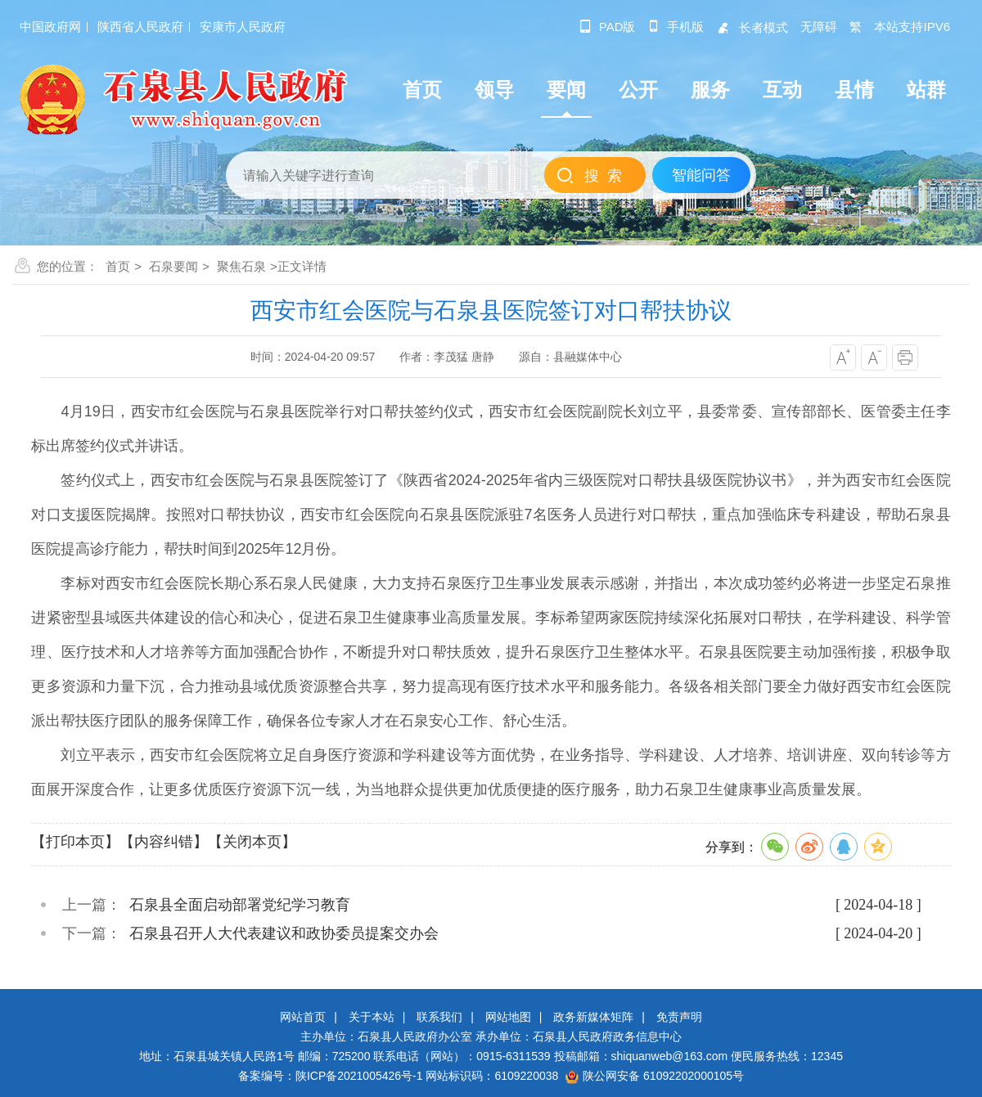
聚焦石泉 (241, 266)
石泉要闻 (173, 266)
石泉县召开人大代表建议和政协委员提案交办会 (284, 933)
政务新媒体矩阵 (593, 1016)
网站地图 (508, 1016)
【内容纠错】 (163, 842)
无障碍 (818, 27)
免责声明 (679, 1016)
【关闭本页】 (252, 842)
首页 (118, 266)
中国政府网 (50, 27)
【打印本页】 (75, 842)
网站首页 (303, 1016)
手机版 (675, 27)
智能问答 (701, 175)
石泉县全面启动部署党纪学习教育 (239, 905)
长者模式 (752, 27)
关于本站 (371, 1016)
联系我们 (439, 1016)
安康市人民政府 (243, 27)
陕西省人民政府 (140, 27)
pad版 (607, 27)
